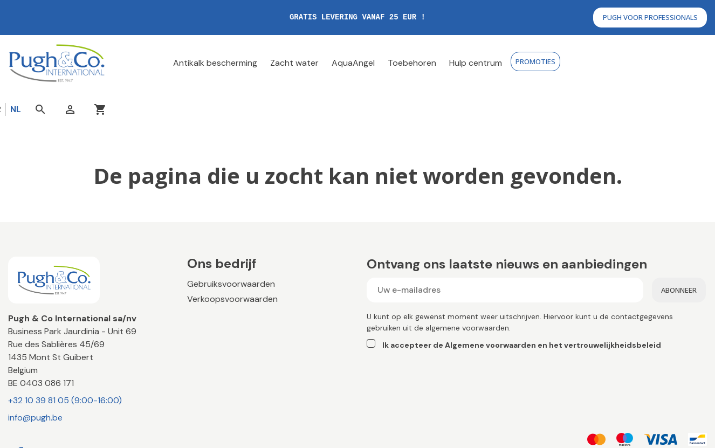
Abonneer (679, 252)
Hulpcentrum (212, 321)
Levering (203, 291)
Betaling (202, 276)
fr (591, 62)
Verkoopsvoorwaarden (232, 261)
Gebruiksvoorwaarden (231, 246)
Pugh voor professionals (650, 17)
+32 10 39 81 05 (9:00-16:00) (65, 362)
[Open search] (636, 63)
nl (611, 62)
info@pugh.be (35, 379)
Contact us (209, 306)
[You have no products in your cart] (696, 63)
